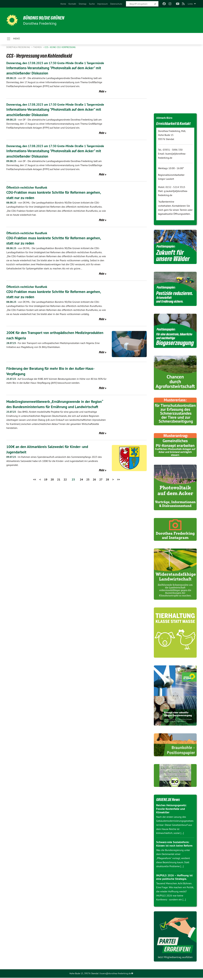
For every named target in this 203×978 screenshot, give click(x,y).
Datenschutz (116, 3)
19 (45, 493)
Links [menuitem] (190, 3)
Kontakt (72, 3)
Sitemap (82, 3)
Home (63, 3)
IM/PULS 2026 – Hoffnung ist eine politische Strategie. (174, 877)
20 (52, 493)
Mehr (101, 96)
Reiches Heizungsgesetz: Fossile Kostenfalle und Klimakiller (171, 809)
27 (100, 493)
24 (81, 493)
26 (94, 493)
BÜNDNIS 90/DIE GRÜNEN (45, 18)
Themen (37, 47)
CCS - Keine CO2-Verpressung (60, 47)
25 (87, 493)
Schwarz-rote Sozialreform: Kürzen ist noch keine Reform (174, 844)
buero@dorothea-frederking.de (115, 973)
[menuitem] (63, 4)
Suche (92, 3)
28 (107, 493)
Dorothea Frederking (18, 47)
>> (118, 493)
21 (58, 493)
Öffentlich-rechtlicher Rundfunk (27, 201)
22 (65, 493)
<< (34, 493)
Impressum (102, 3)
